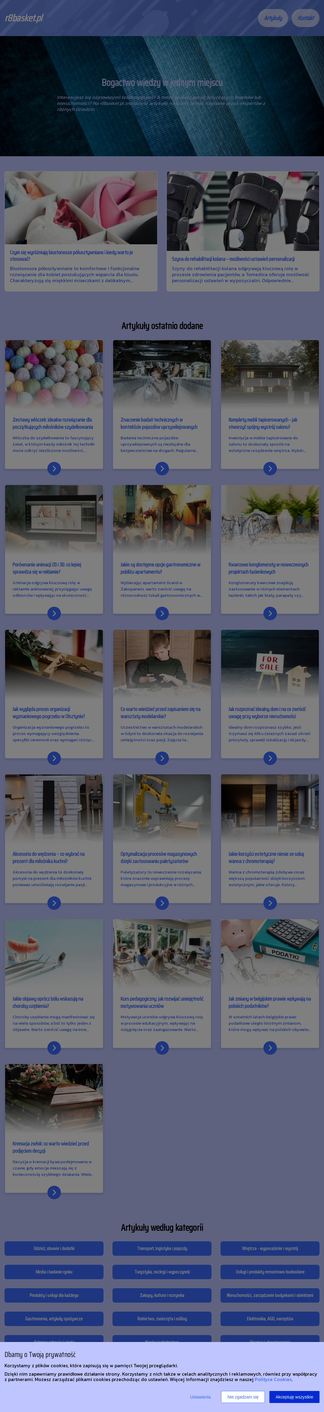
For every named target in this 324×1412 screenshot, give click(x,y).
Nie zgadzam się (243, 1397)
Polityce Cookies (273, 1379)
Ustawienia (200, 1397)
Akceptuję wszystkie (294, 1397)
